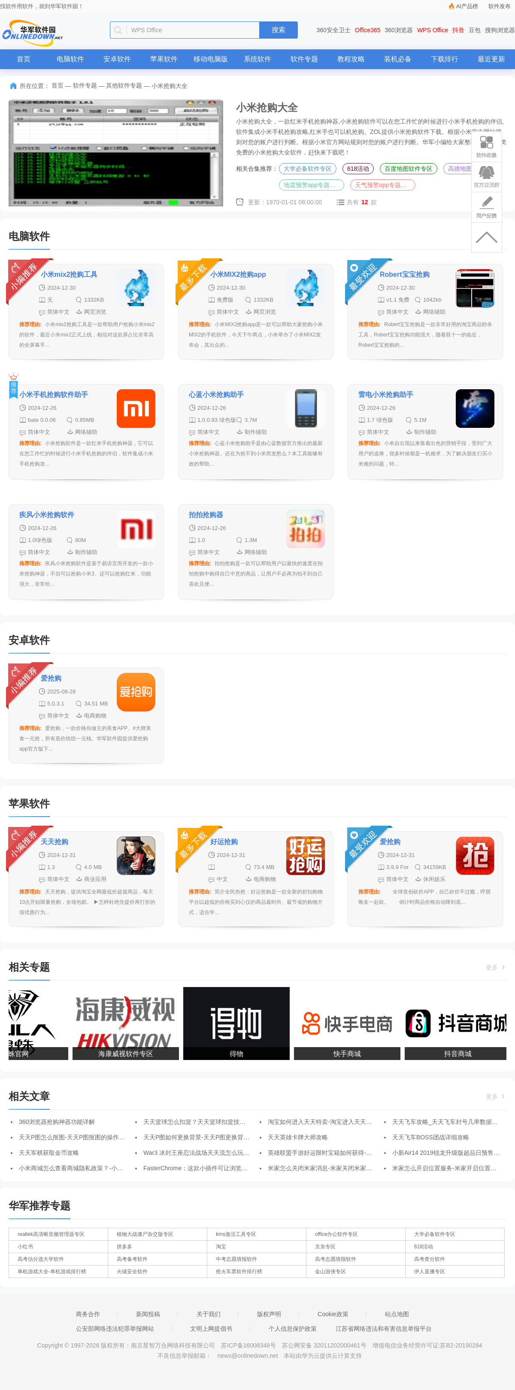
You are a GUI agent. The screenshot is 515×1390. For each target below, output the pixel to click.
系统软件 (257, 59)
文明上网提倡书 (211, 1329)
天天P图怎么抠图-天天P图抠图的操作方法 (75, 1137)
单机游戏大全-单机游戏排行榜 (52, 1272)
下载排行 (444, 59)
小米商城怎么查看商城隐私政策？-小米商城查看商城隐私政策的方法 (110, 1168)
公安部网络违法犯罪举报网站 (115, 1329)
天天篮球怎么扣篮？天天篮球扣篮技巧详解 (200, 1121)
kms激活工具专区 (236, 1234)
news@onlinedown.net (247, 1355)
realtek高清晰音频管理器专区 (51, 1234)
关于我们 (209, 1314)
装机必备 (398, 59)
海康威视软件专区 (127, 1053)
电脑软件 (70, 59)
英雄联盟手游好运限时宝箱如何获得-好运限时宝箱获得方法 (347, 1152)
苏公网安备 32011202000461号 (325, 1345)
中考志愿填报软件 (236, 1259)
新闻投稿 (148, 1314)
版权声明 (269, 1314)
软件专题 (304, 59)
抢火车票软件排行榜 (239, 1272)
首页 (23, 59)
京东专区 (325, 1247)
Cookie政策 (333, 1314)
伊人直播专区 (429, 1272)
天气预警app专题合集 (384, 185)
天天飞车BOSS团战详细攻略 (430, 1137)
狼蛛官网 (17, 1053)
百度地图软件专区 (409, 168)
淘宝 (221, 1247)
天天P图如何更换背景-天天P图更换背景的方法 (205, 1137)
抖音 (458, 30)
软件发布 (499, 6)
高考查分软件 (429, 1259)
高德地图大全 (466, 168)
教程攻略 (351, 59)
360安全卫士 (334, 30)
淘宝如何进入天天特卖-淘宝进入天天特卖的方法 (332, 1121)
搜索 (278, 29)
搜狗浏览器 (500, 30)
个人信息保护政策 (293, 1329)
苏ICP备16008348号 (248, 1345)
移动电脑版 (211, 59)
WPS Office (432, 30)
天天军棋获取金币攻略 (49, 1152)
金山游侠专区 (330, 1272)
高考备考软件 (132, 1259)
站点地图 (397, 1314)
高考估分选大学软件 (41, 1259)
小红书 (25, 1247)
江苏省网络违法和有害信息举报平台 (384, 1329)
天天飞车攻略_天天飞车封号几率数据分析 (448, 1121)
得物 (238, 1053)
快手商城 (349, 1053)
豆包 (475, 30)
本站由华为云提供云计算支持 (323, 1355)
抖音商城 (460, 1053)
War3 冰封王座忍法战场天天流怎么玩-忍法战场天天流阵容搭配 (227, 1152)
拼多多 (124, 1247)
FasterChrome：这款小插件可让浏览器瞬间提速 (207, 1168)
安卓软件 (117, 59)
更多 (496, 967)
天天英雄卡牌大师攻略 (298, 1137)
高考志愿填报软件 (335, 1259)
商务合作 (88, 1314)
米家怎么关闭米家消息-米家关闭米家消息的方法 (332, 1168)
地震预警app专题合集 (313, 185)
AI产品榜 (467, 6)
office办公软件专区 (336, 1234)
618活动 (358, 168)
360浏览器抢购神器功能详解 (57, 1121)
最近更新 (491, 59)
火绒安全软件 (132, 1272)
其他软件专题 (124, 85)
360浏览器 (399, 30)
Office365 (368, 30)
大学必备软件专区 (308, 168)
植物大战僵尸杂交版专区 (145, 1234)
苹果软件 (164, 59)
